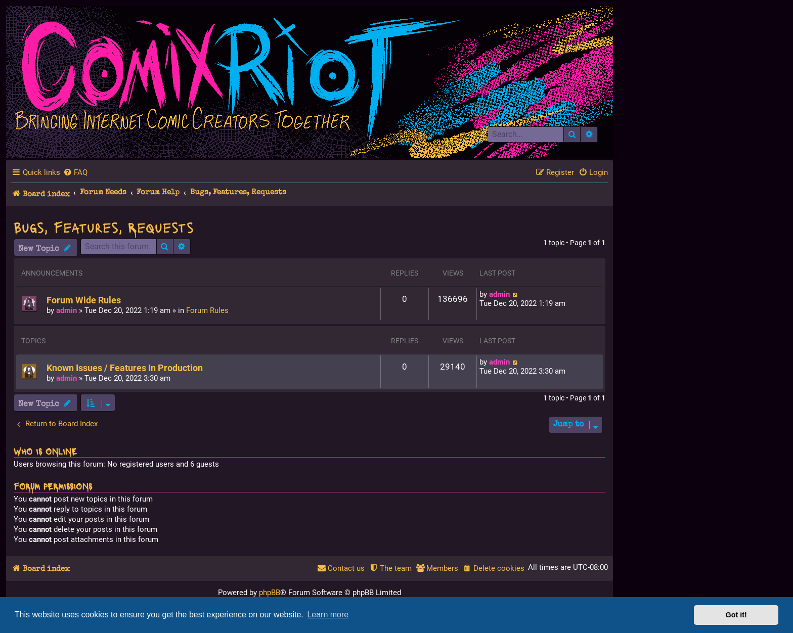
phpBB (269, 592)
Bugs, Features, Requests (104, 227)
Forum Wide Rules (84, 300)
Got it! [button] (736, 615)
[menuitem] (75, 172)
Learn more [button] (327, 614)
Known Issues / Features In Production (125, 368)
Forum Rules (207, 310)
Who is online (45, 451)
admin (66, 310)
